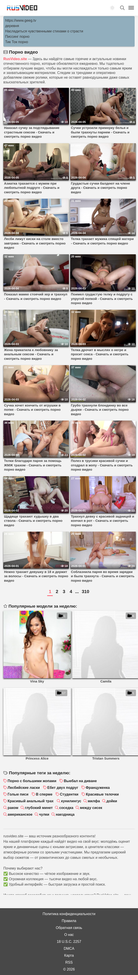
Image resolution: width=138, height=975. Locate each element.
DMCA (69, 948)
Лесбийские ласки (24, 788)
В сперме (44, 794)
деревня (12, 26)
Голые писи (18, 794)
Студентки (69, 794)
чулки (44, 814)
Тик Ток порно (16, 42)
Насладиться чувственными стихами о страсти (44, 31)
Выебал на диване (80, 781)
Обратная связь (69, 928)
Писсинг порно (17, 36)
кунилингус (71, 801)
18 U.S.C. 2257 (69, 941)
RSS (69, 962)
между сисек (91, 808)
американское (20, 814)
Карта (69, 955)
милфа (94, 801)
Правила (69, 921)
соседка (66, 808)
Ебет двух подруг (62, 788)
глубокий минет (39, 808)
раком (13, 808)
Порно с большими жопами (32, 781)
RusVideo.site (15, 59)
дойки (111, 801)
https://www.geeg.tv (20, 20)
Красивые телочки (102, 794)
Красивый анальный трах (30, 801)
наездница (65, 814)
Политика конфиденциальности (68, 914)
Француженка (98, 788)
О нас (69, 935)
